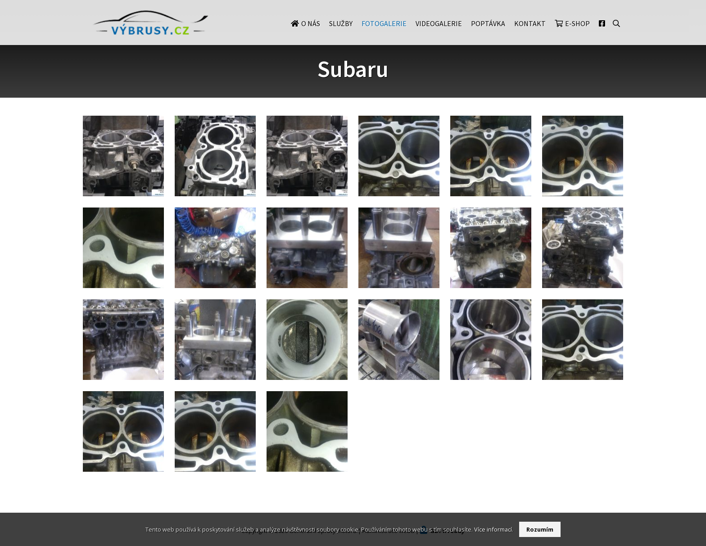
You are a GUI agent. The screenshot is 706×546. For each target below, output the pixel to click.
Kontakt (530, 32)
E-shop (577, 32)
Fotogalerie (384, 32)
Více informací (493, 529)
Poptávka (488, 32)
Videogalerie (439, 32)
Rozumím (539, 529)
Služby (341, 32)
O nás (310, 32)
